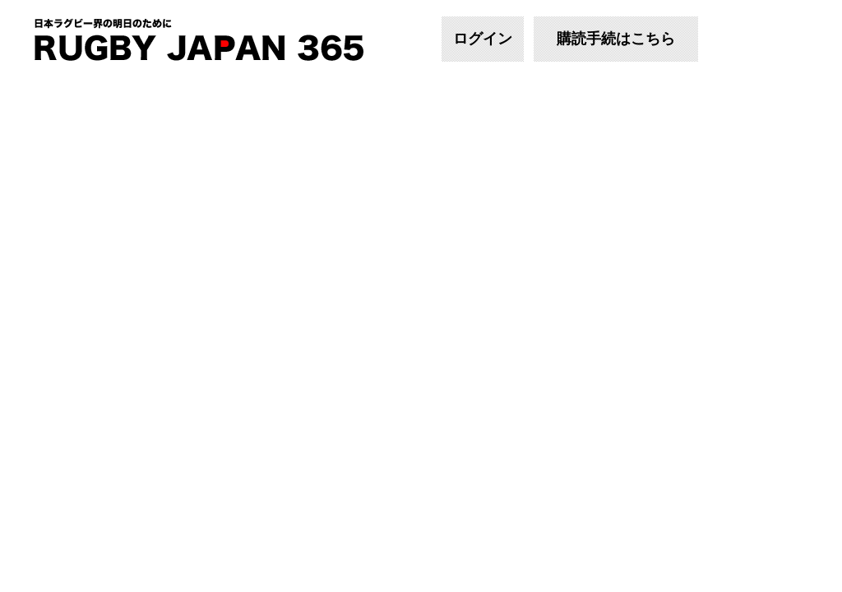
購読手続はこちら (616, 38)
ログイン (482, 38)
